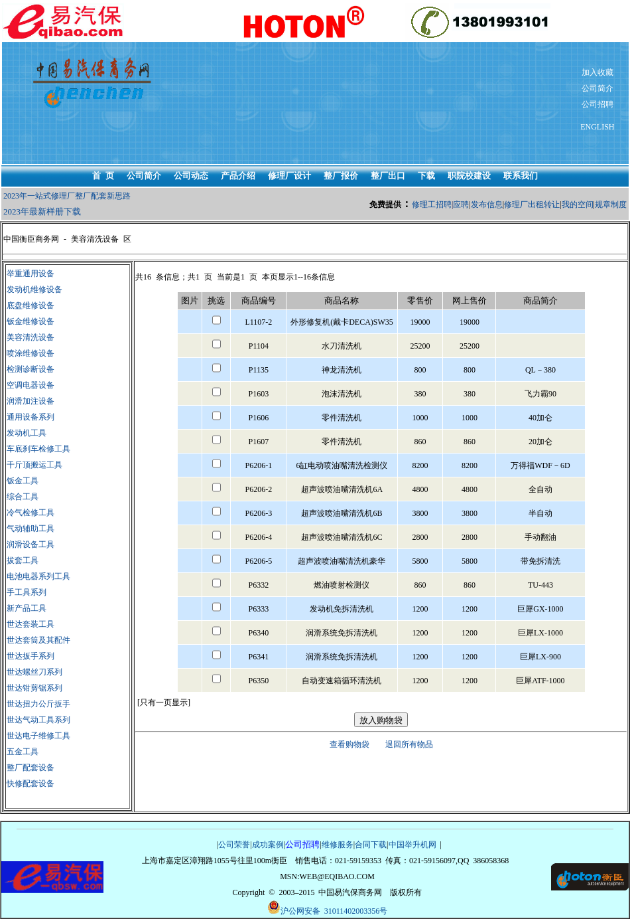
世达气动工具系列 (38, 719)
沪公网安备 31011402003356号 (327, 908)
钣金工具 (22, 480)
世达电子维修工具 (38, 735)
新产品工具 (26, 608)
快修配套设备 (30, 783)
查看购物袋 (349, 744)
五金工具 (22, 751)
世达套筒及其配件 (38, 640)
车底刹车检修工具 (38, 449)
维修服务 (337, 844)
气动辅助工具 (30, 528)
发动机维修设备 (34, 289)
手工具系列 (26, 592)
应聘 (461, 204)
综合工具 (22, 496)
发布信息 (487, 204)
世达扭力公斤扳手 (38, 704)
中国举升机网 (412, 844)
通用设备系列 (30, 417)
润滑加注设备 (30, 401)
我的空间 (578, 204)
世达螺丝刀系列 (34, 672)
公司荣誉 (234, 844)
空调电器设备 (30, 385)
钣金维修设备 (30, 321)
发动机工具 (26, 433)
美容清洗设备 (30, 337)
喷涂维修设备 (30, 353)
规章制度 (611, 204)
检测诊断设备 (30, 369)
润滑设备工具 (30, 544)
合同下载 (371, 844)
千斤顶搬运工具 (34, 464)
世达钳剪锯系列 (34, 688)
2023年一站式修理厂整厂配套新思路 (67, 196)
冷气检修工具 (30, 512)
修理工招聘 (432, 204)
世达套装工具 (30, 624)
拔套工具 (22, 560)
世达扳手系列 (30, 656)
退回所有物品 (409, 744)
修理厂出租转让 (532, 204)
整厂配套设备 (30, 767)
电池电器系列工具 (38, 576)
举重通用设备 (30, 273)
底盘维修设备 (30, 305)
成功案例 (268, 844)
